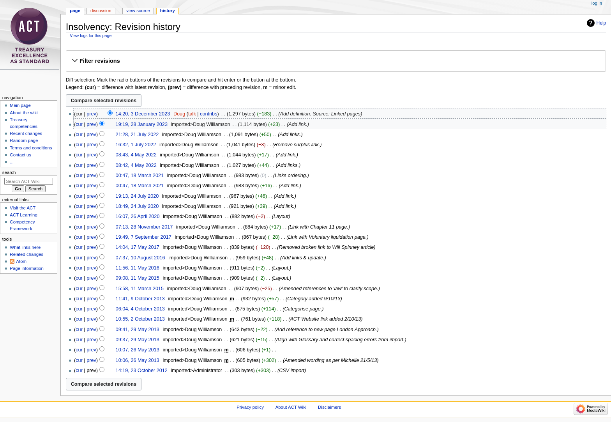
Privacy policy (250, 407)
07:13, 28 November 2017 (144, 227)
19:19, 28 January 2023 (142, 124)
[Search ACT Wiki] (28, 181)
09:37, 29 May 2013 (137, 339)
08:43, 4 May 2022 (136, 155)
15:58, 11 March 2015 (140, 288)
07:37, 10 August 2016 (140, 258)
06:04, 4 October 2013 (140, 309)
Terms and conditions (31, 147)
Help (601, 23)
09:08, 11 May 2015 (137, 278)
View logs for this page (90, 35)
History (167, 10)
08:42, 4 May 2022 (136, 165)
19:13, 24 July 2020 (137, 196)
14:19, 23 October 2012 (142, 370)
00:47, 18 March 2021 (140, 175)
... (12, 162)
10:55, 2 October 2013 (140, 319)
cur (79, 124)
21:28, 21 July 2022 (137, 134)
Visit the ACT (22, 208)
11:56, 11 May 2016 (137, 268)
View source (138, 10)
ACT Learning (23, 215)
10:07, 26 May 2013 (137, 350)
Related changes (26, 254)
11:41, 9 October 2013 (140, 298)
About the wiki (23, 112)
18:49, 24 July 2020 (137, 206)
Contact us (20, 154)
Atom (21, 261)
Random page (24, 140)
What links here (25, 247)
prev (91, 114)
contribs (208, 114)
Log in (597, 3)
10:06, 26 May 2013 (137, 360)
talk (192, 114)
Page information (27, 268)
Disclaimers (329, 407)
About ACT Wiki (291, 407)
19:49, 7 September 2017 (143, 237)
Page (75, 10)
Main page (20, 105)
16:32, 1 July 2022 (136, 144)
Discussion (100, 10)
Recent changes (26, 133)
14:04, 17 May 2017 (137, 247)
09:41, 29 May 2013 (137, 329)
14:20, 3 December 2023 (143, 114)
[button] (335, 61)
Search (9, 172)
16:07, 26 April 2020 (138, 216)
